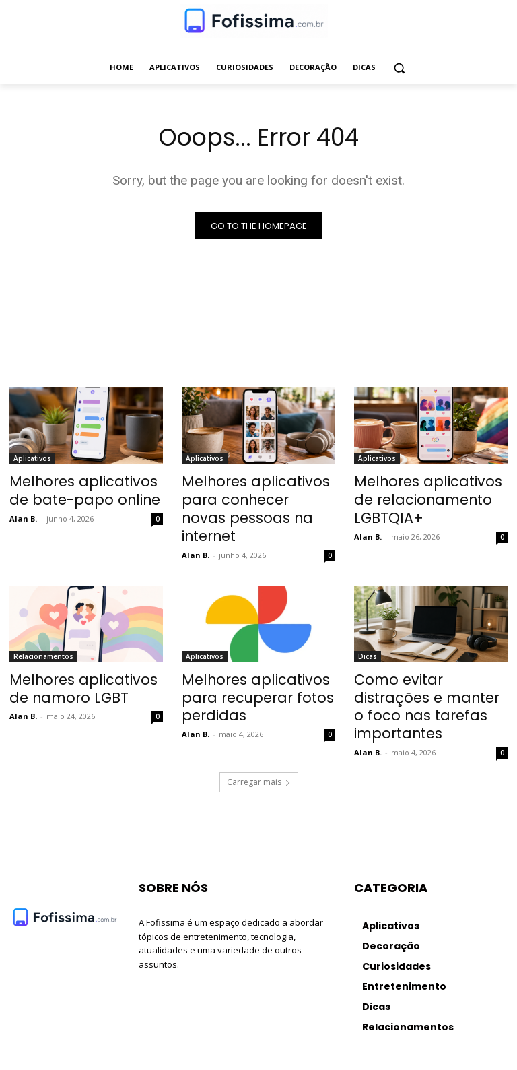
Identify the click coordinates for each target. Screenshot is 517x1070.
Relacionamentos (43, 631)
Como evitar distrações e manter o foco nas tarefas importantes (428, 668)
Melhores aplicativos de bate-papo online (78, 491)
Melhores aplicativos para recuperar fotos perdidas (257, 661)
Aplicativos (32, 461)
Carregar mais (259, 729)
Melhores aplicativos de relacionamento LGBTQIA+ (430, 491)
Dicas (367, 631)
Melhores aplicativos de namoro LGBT (78, 661)
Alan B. (23, 515)
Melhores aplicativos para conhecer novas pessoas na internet (257, 499)
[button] (399, 68)
